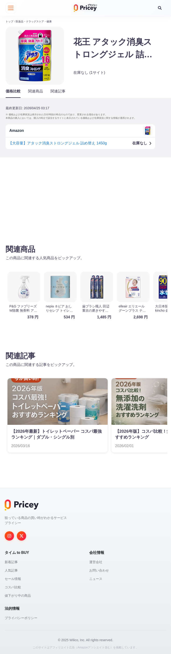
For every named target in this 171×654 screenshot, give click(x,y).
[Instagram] (9, 534)
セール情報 (13, 577)
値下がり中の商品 (18, 594)
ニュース (95, 577)
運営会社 (95, 561)
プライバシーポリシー (21, 617)
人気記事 (11, 569)
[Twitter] (21, 534)
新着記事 (11, 561)
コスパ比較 (13, 586)
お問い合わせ (99, 569)
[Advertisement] (85, 196)
